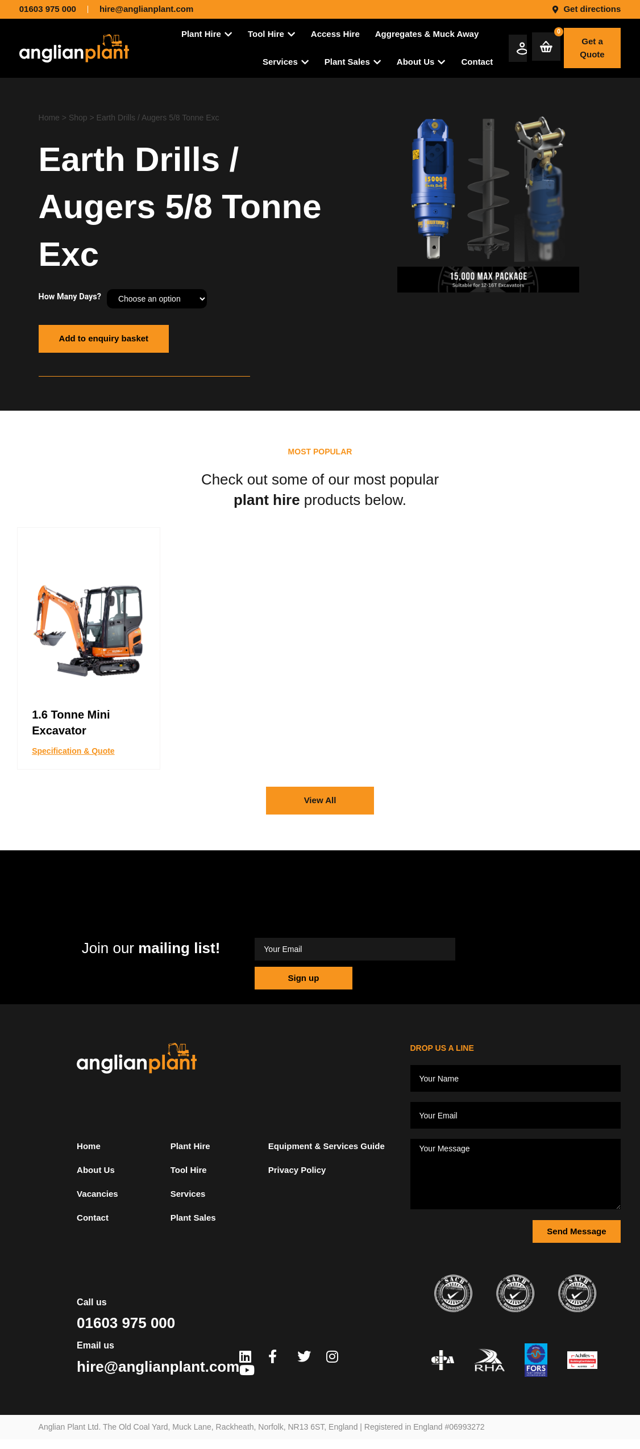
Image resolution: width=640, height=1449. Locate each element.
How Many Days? (70, 297)
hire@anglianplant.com (158, 1367)
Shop (78, 117)
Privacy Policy (297, 1170)
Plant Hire (190, 1146)
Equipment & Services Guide (326, 1146)
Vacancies (97, 1194)
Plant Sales (193, 1217)
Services (188, 1194)
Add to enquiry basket (104, 338)
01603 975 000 (126, 1323)
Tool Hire (189, 1170)
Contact (93, 1217)
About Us (96, 1170)
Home (49, 117)
